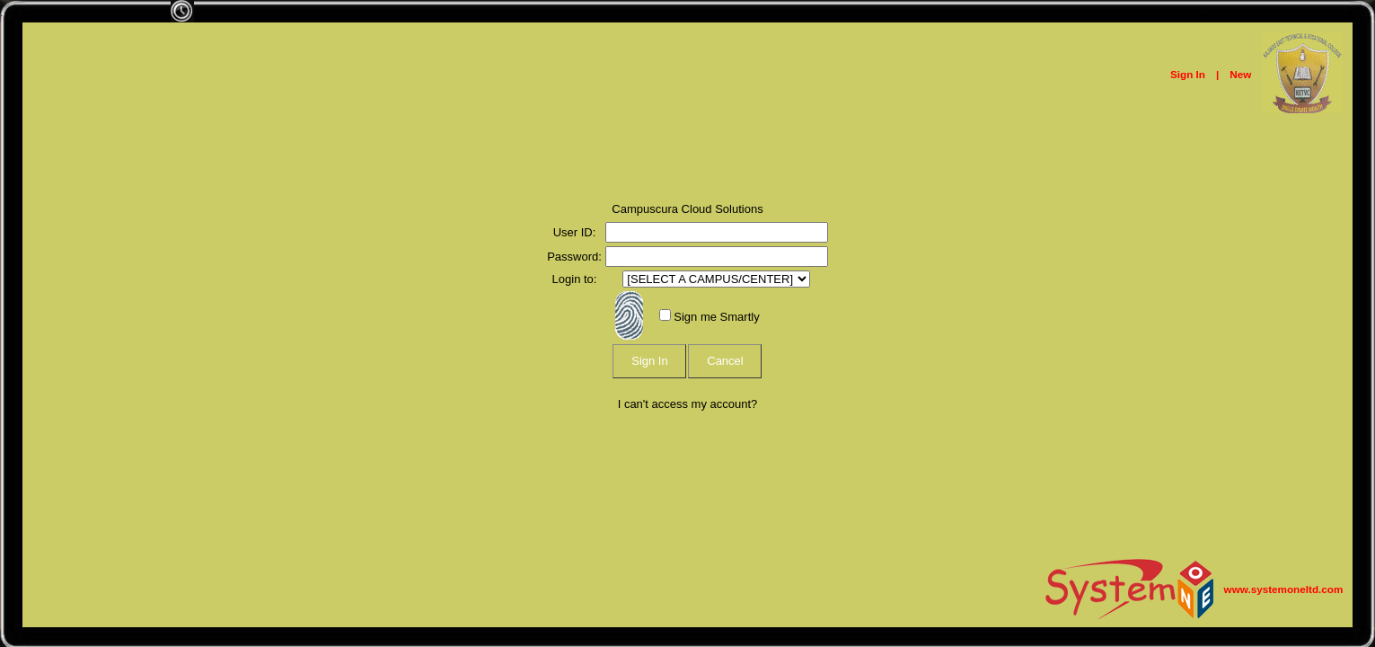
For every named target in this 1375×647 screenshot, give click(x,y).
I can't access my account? (688, 404)
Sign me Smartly (716, 317)
